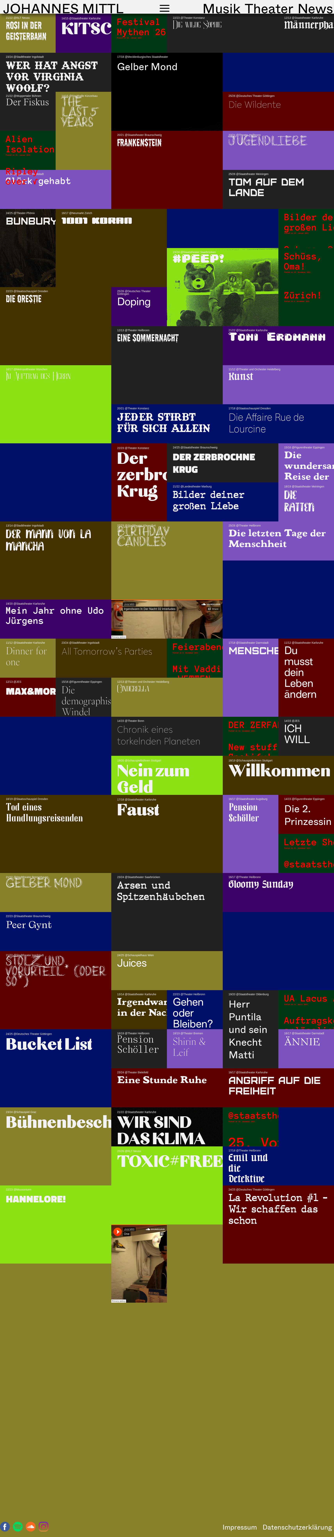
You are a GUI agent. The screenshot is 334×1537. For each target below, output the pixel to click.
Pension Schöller (244, 812)
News (315, 8)
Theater (269, 8)
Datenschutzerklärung (297, 1527)
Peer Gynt (29, 924)
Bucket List (49, 1045)
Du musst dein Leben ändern (300, 672)
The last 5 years (79, 113)
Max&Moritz (38, 691)
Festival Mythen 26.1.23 (155, 27)
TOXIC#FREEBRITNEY (207, 1162)
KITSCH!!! (100, 30)
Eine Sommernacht (147, 338)
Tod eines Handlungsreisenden (44, 812)
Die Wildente (255, 104)
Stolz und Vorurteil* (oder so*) (55, 972)
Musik (221, 8)
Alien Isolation (30, 144)
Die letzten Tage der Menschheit (277, 538)
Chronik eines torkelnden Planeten (158, 735)
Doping (134, 302)
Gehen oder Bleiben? (193, 1013)
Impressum (240, 1527)
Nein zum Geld (153, 780)
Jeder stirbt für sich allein (163, 422)
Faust (138, 811)
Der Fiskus (27, 103)
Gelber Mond (147, 66)
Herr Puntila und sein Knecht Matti (248, 1029)
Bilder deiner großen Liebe (209, 500)
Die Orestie (24, 299)
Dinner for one (26, 655)
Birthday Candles (143, 537)
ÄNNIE (302, 1042)
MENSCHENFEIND (274, 650)
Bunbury (31, 220)
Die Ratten (299, 501)
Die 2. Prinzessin (308, 815)
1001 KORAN (96, 220)
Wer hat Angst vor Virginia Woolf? (52, 76)
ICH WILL (297, 734)
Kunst (241, 376)
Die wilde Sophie (197, 24)
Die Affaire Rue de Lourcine (266, 422)
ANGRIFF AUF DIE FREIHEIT (275, 1085)
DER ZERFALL (259, 725)
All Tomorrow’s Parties (106, 651)
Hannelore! (36, 1198)
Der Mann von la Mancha (48, 540)
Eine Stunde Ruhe (162, 1080)
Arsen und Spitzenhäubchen (161, 891)
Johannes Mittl (63, 8)
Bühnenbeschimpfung (93, 1123)
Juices (132, 963)
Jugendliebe (268, 142)
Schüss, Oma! (303, 261)
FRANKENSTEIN (139, 143)
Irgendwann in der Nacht (147, 1007)
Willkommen (280, 772)
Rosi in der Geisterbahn (26, 30)
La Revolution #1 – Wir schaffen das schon (278, 1209)
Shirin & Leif (189, 1046)
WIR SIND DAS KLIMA (161, 1131)
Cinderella (133, 688)
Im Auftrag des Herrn (38, 375)
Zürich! (303, 295)
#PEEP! (199, 259)
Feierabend (200, 647)
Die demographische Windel (93, 700)
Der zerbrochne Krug (164, 475)
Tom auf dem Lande (266, 186)
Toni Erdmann (277, 337)
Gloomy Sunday (261, 884)
